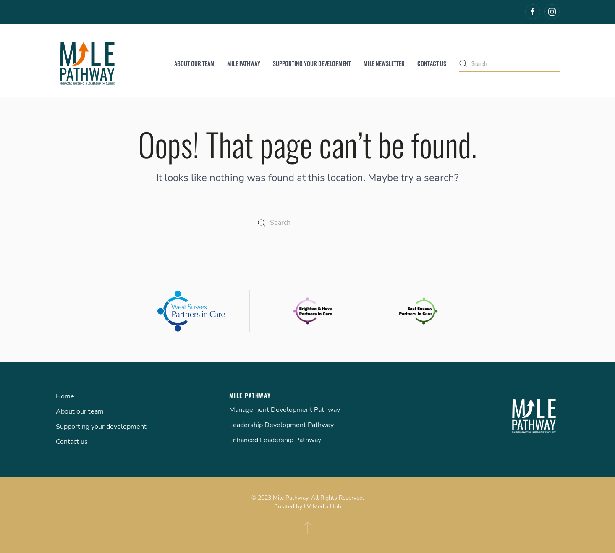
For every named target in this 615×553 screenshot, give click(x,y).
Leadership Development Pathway (281, 425)
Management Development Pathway (284, 409)
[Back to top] (307, 527)
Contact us (431, 63)
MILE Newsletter (384, 63)
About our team (194, 63)
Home (65, 396)
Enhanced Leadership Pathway (275, 440)
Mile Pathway (243, 63)
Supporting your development (312, 63)
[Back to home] (87, 63)
